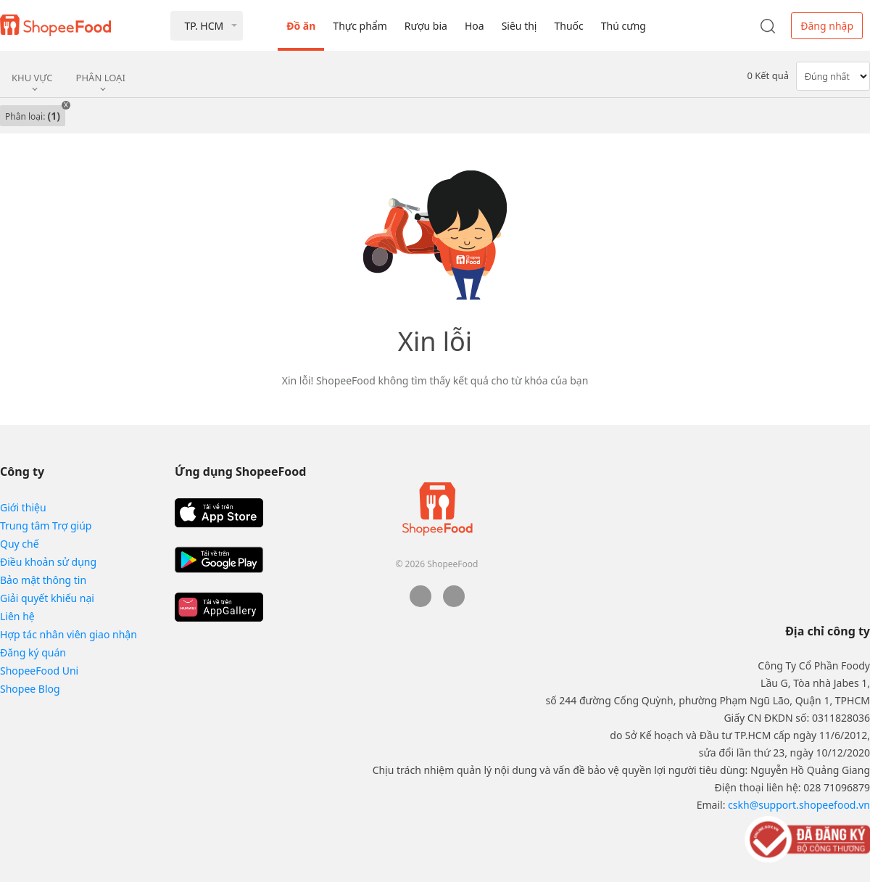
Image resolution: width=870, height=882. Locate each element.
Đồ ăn (300, 26)
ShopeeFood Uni (39, 670)
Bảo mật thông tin (43, 580)
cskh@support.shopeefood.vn (799, 805)
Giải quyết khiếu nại (47, 598)
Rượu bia (426, 26)
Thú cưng (623, 26)
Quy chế (19, 544)
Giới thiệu (23, 507)
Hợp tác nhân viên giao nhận (68, 634)
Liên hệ (17, 616)
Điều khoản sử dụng (48, 562)
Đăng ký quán (33, 652)
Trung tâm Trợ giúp (45, 525)
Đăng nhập (826, 26)
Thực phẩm (359, 26)
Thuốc (568, 26)
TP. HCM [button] (203, 26)
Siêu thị (519, 26)
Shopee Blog (30, 689)
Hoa (474, 26)
